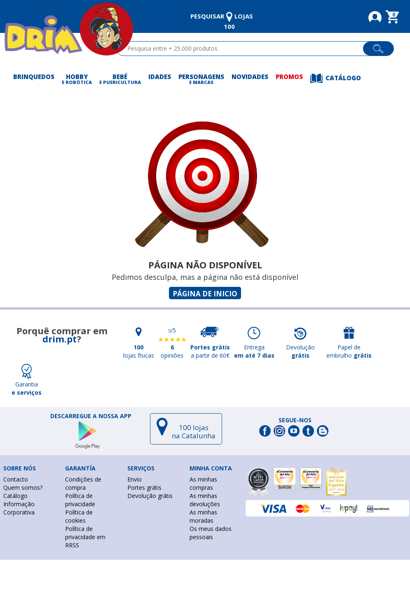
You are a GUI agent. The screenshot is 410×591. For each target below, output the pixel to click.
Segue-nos (295, 420)
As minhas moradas (203, 516)
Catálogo (15, 496)
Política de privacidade (80, 500)
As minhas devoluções (205, 500)
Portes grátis (144, 487)
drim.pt (59, 339)
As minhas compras (203, 483)
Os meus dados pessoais (211, 533)
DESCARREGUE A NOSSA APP (90, 416)
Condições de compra (83, 483)
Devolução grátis (150, 496)
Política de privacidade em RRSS (85, 537)
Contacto (15, 479)
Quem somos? (22, 487)
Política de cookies (79, 516)
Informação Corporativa (19, 508)
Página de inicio (205, 293)
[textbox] (243, 49)
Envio (134, 479)
